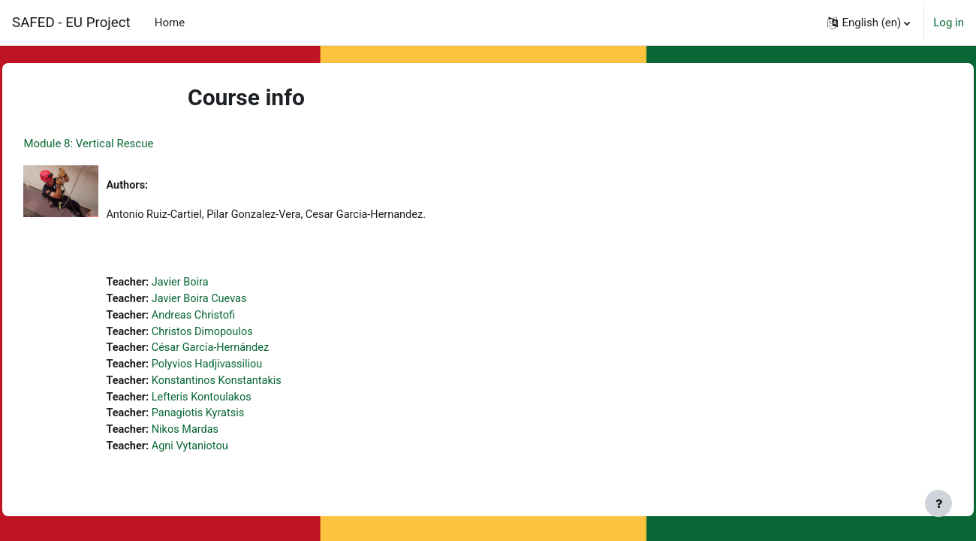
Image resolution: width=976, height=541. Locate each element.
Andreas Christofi (230, 318)
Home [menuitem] (170, 22)
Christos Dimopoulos (239, 334)
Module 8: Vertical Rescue (122, 143)
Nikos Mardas (222, 436)
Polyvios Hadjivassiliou (244, 368)
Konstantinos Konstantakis (254, 385)
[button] (868, 22)
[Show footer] (938, 503)
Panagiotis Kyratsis (235, 419)
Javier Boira (216, 284)
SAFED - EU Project (71, 22)
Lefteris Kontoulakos (239, 402)
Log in (948, 22)
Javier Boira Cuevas (236, 300)
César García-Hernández (248, 351)
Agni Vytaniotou (227, 453)
